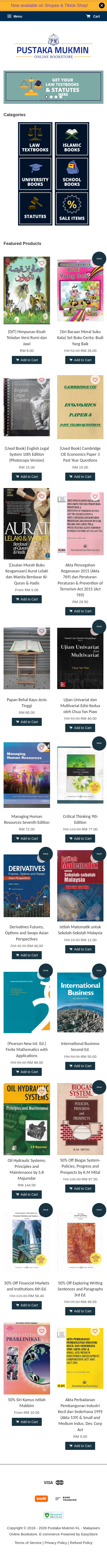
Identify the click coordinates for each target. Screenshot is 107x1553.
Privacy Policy (56, 1543)
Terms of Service (28, 1543)
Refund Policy (81, 1543)
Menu (14, 16)
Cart (93, 16)
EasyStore (89, 1534)
